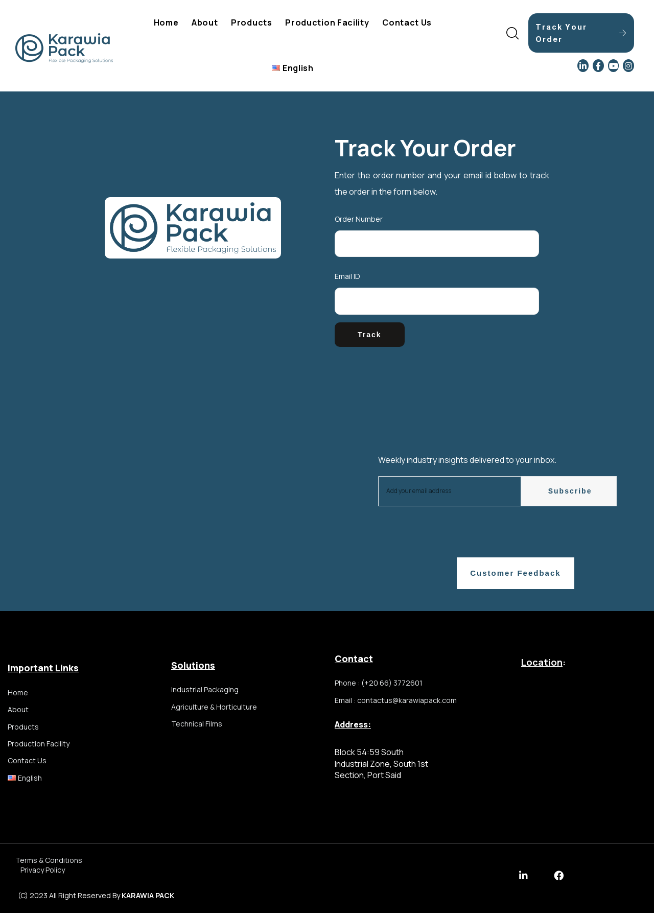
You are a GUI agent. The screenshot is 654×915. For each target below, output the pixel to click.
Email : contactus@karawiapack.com (396, 703)
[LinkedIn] (583, 65)
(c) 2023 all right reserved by (96, 897)
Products (251, 22)
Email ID (347, 276)
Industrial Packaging (205, 691)
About (205, 22)
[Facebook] (598, 65)
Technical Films (196, 727)
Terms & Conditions (48, 862)
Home (166, 22)
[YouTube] (613, 65)
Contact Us (407, 22)
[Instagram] (628, 65)
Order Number (359, 219)
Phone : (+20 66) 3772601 (379, 685)
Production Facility (327, 22)
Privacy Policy (42, 872)
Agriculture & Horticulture (214, 709)
